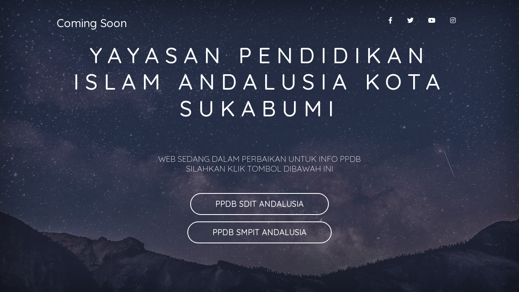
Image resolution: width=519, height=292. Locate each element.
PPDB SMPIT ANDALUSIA (259, 232)
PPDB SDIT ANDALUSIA (259, 204)
